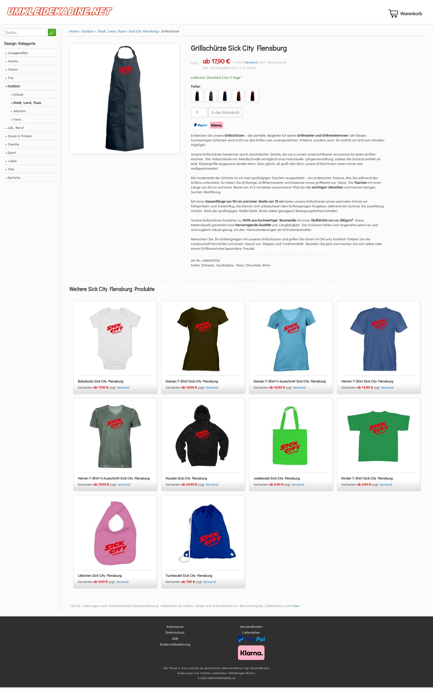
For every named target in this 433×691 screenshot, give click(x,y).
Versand (251, 65)
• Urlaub (17, 97)
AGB (175, 641)
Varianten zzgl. (97, 390)
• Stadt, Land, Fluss (26, 105)
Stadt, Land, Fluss (111, 34)
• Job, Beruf (15, 130)
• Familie (12, 147)
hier (296, 609)
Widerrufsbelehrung (175, 647)
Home (73, 34)
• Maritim (18, 114)
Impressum (175, 629)
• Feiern (12, 72)
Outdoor (88, 34)
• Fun (10, 80)
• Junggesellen (17, 55)
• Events (12, 64)
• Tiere (16, 122)
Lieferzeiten (251, 635)
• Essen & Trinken (19, 139)
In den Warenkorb (225, 115)
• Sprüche (13, 180)
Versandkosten (251, 629)
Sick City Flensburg (143, 34)
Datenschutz (174, 635)
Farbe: (196, 89)
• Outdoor (13, 89)
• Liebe (11, 164)
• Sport (11, 155)
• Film (10, 172)
